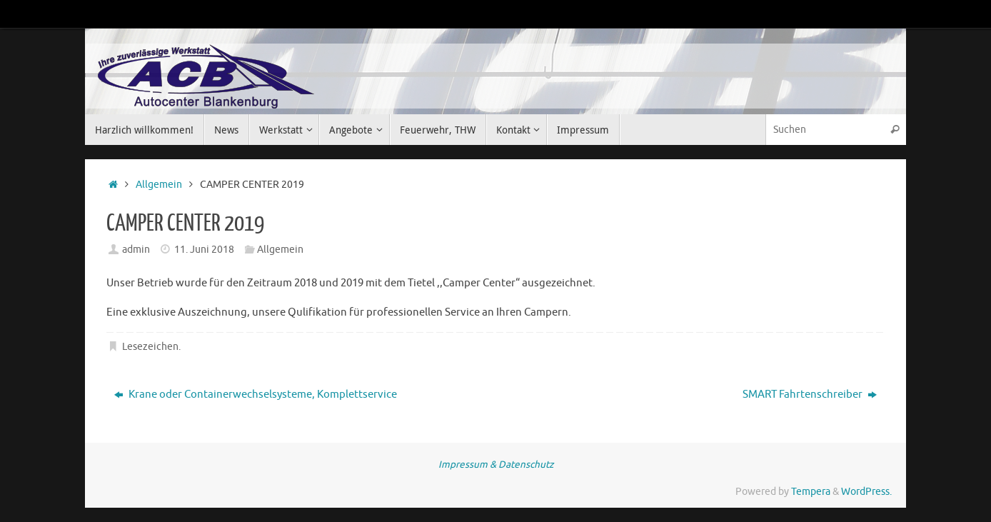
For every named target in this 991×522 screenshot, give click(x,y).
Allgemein (159, 185)
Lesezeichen (150, 347)
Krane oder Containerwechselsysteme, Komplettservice (255, 394)
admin (136, 250)
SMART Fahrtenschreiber (810, 394)
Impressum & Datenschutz (495, 464)
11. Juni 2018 (204, 250)
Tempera (810, 492)
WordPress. (866, 492)
